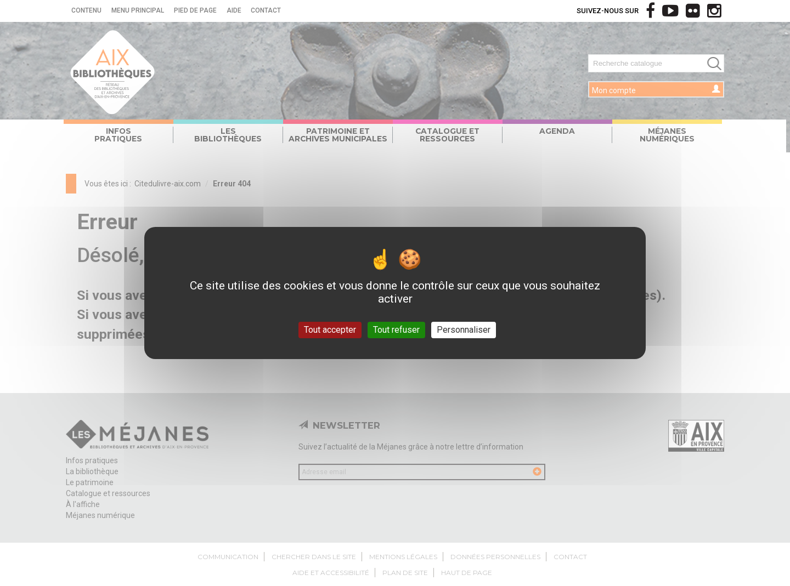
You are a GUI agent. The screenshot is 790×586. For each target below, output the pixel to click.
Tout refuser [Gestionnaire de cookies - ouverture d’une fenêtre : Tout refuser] (396, 330)
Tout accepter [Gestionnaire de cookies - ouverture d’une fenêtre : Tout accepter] (330, 330)
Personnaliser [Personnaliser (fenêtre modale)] (463, 330)
